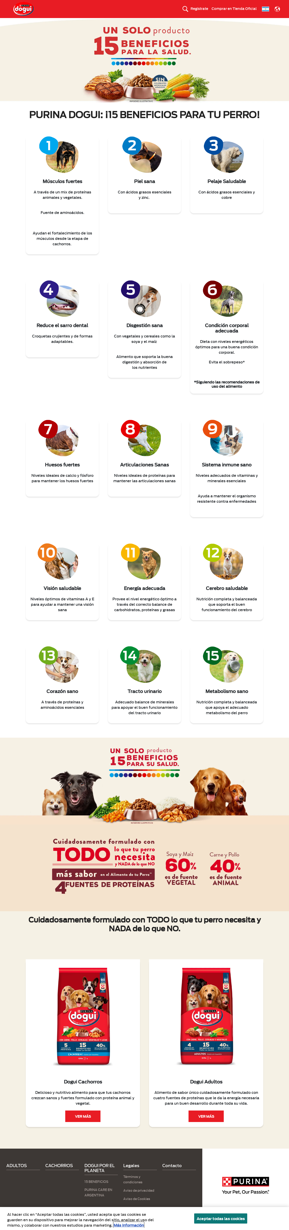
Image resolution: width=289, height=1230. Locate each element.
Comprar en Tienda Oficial (234, 8)
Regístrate (199, 8)
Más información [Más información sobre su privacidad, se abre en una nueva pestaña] (129, 1225)
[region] (144, 1218)
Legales (131, 1173)
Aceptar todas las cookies (221, 1218)
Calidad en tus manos (210, 22)
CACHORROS (73, 22)
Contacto (172, 1173)
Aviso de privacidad (138, 1198)
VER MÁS (83, 1124)
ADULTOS (99, 22)
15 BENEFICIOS (127, 22)
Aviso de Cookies (136, 1206)
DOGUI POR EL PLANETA (167, 22)
